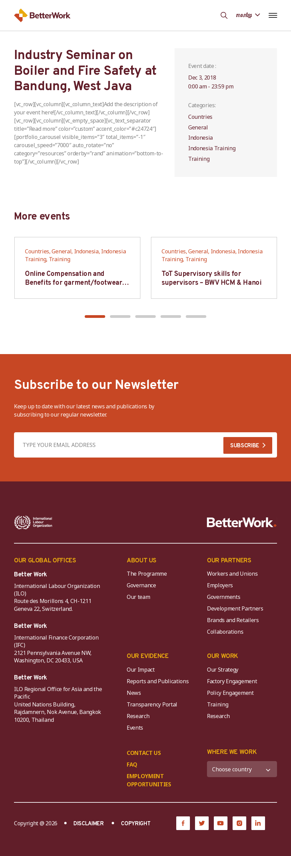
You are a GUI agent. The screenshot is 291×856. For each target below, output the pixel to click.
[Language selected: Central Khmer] (248, 15)
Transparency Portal (152, 704)
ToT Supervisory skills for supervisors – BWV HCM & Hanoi (211, 278)
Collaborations (225, 631)
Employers (220, 585)
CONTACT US (144, 753)
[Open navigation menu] (272, 15)
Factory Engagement (232, 681)
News (134, 693)
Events (135, 727)
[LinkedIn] (258, 823)
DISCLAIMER (88, 823)
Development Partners (235, 608)
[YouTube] (220, 823)
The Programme (147, 573)
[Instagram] (239, 823)
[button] (95, 316)
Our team (138, 597)
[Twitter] (202, 823)
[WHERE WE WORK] (242, 769)
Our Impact (141, 669)
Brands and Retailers (233, 620)
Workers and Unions (232, 573)
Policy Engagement (231, 693)
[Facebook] (183, 823)
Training (217, 704)
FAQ (132, 764)
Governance (141, 585)
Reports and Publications (158, 681)
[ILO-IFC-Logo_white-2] (33, 522)
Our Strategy (222, 669)
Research (138, 716)
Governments (223, 597)
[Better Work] (242, 522)
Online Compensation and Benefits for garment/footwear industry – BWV (73, 283)
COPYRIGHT (135, 823)
